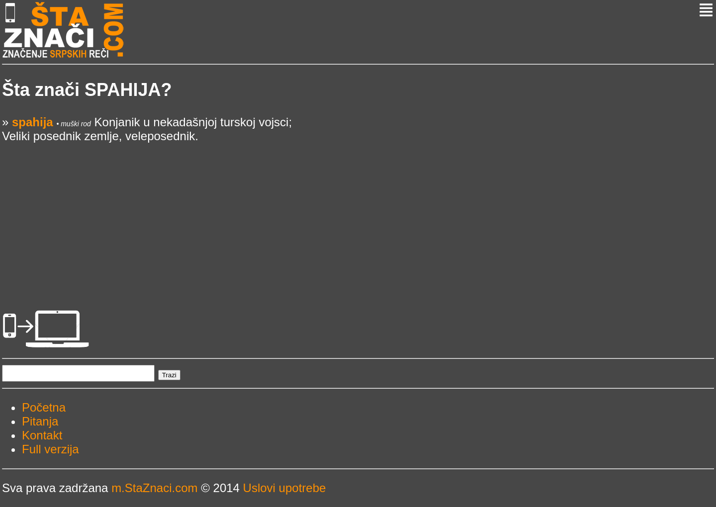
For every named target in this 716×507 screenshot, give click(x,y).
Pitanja (40, 421)
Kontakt (42, 435)
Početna (44, 407)
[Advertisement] (300, 212)
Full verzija (50, 449)
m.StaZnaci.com (154, 488)
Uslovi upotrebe (284, 488)
